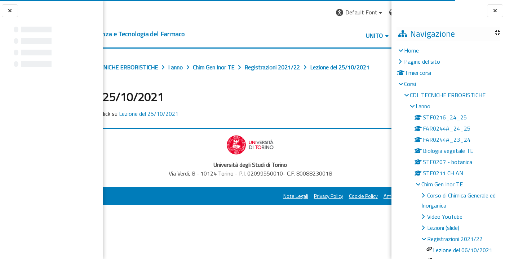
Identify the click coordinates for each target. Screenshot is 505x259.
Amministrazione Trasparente (349, 212)
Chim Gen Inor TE (442, 184)
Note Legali (228, 212)
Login (379, 12)
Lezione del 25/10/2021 (209, 129)
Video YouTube (444, 216)
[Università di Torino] (125, 11)
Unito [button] (307, 35)
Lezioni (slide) (443, 227)
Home (411, 50)
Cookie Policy (296, 212)
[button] (292, 12)
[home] (174, 34)
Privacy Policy (261, 212)
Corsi (410, 83)
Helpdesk (347, 35)
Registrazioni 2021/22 (455, 239)
